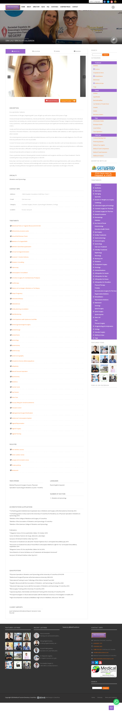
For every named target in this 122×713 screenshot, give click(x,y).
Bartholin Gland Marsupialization (21, 246)
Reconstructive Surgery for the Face (105, 291)
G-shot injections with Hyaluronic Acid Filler (24, 319)
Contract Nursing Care (99, 138)
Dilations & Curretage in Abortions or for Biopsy (26, 288)
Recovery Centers (98, 114)
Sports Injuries (99, 314)
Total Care (98, 135)
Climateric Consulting (18, 262)
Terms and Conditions (111, 697)
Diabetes (97, 220)
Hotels (95, 111)
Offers (57, 51)
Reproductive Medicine (101, 300)
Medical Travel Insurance (100, 152)
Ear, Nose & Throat (100, 223)
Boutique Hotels (97, 124)
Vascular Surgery (100, 332)
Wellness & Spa (99, 83)
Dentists (95, 66)
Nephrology (98, 253)
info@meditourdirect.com (101, 652)
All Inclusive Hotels (98, 121)
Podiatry (97, 288)
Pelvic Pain (15, 397)
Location (36, 51)
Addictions (98, 185)
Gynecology (15, 340)
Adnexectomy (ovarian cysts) (20, 231)
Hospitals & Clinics (98, 73)
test (96, 320)
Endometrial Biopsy (17, 298)
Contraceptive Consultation (20, 272)
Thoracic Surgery (100, 323)
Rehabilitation (99, 76)
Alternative (98, 191)
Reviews (77, 51)
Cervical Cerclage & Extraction (20, 252)
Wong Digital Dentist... (46, 641)
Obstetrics (15, 382)
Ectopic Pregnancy (17, 293)
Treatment (98, 63)
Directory (36, 7)
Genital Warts (16, 335)
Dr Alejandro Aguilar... (46, 656)
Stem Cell (97, 317)
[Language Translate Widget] (96, 1)
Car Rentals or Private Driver (101, 104)
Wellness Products (98, 156)
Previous (9, 76)
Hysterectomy (16, 345)
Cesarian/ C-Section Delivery (20, 257)
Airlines (95, 93)
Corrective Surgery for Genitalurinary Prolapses (26, 278)
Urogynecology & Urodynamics (104, 326)
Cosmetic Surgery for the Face (104, 211)
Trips (96, 118)
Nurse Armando (45, 633)
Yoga (94, 87)
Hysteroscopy (16, 350)
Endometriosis (16, 304)
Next (84, 76)
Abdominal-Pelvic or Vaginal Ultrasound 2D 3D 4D (26, 226)
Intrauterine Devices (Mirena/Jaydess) (23, 361)
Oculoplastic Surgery (101, 264)
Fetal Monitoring (16, 314)
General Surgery (100, 241)
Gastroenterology (100, 238)
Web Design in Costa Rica (53, 697)
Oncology (97, 267)
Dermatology (98, 217)
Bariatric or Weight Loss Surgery (104, 200)
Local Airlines (97, 128)
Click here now (26, 199)
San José (29, 210)
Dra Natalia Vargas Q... (47, 663)
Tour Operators (97, 131)
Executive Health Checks (102, 229)
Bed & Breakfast (97, 100)
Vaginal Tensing (16, 434)
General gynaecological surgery (21, 324)
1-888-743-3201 (97, 649)
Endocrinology (99, 226)
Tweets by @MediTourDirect (71, 627)
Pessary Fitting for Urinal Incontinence (23, 402)
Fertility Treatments (100, 235)
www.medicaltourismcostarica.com (103, 659)
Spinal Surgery (99, 308)
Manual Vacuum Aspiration (20, 371)
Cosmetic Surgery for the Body (104, 208)
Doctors (35, 204)
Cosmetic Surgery (27, 204)
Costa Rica (54, 7)
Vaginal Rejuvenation (18, 423)
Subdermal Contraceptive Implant (22, 418)
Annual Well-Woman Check (20, 236)
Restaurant (15, 470)
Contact (75, 7)
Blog (43, 7)
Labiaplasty (15, 366)
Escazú (24, 210)
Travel (97, 90)
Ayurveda (98, 197)
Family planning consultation (20, 309)
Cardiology (98, 203)
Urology (55, 204)
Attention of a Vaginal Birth (19, 241)
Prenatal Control (16, 408)
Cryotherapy (15, 283)
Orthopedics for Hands (102, 273)
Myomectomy (16, 376)
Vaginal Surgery (16, 428)
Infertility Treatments (101, 250)
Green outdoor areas (18, 455)
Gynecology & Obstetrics (45, 204)
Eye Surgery (98, 232)
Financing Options (98, 141)
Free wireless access (18, 449)
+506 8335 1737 (97, 643)
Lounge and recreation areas (20, 460)
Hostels (95, 107)
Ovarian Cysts (16, 387)
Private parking (16, 465)
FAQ (48, 7)
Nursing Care (99, 258)
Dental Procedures (100, 214)
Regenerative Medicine (102, 294)
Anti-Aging (98, 194)
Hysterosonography (18, 356)
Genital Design (16, 330)
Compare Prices (65, 7)
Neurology (98, 255)
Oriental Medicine (100, 270)
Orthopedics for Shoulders (103, 282)
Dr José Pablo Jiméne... (46, 648)
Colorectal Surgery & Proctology (104, 205)
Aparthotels (96, 97)
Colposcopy (15, 267)
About (29, 7)
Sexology (97, 306)
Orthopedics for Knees (101, 279)
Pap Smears (15, 392)
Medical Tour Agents (99, 145)
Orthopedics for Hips (101, 276)
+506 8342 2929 (97, 646)
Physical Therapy (100, 285)
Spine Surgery (99, 311)
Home (23, 7)
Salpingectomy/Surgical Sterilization (22, 413)
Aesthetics (98, 188)
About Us (15, 51)
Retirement (96, 80)
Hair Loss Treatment (101, 247)
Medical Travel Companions (101, 148)
